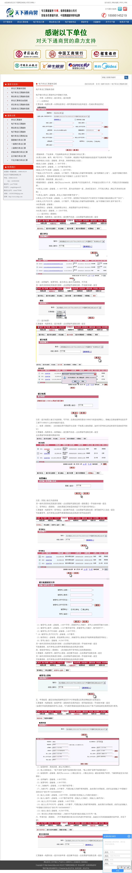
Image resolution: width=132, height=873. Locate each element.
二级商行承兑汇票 (18, 148)
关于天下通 (110, 22)
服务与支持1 (105, 84)
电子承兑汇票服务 (18, 124)
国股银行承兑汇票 (18, 140)
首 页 (98, 84)
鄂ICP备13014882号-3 (50, 868)
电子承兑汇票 (38, 22)
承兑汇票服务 (16, 120)
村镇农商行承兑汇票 (19, 152)
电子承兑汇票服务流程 (20, 93)
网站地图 (115, 3)
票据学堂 (84, 22)
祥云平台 (71, 868)
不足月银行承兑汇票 (19, 160)
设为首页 (108, 3)
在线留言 (77, 862)
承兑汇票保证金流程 (19, 101)
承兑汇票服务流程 (18, 88)
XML (125, 3)
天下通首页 (7, 22)
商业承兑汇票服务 (18, 128)
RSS (121, 3)
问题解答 (97, 22)
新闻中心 (69, 862)
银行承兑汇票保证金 (19, 136)
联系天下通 (124, 22)
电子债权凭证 (70, 22)
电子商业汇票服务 (18, 132)
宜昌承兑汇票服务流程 (20, 109)
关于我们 (54, 862)
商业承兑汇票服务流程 (20, 97)
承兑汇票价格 (22, 22)
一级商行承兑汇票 (18, 144)
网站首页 (47, 862)
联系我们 (85, 862)
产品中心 (62, 862)
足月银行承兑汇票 (18, 156)
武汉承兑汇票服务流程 (20, 105)
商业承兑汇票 (54, 22)
